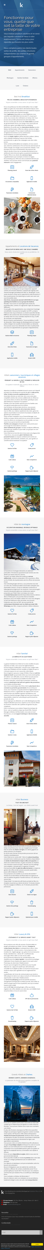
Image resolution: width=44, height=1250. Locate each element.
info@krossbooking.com (14, 1204)
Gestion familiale (22, 78)
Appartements (19, 70)
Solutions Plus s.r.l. (35, 1191)
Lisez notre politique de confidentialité (10, 1224)
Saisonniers (32, 70)
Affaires (34, 78)
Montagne (10, 78)
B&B (9, 70)
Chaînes (25, 86)
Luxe (17, 86)
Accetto (37, 1244)
